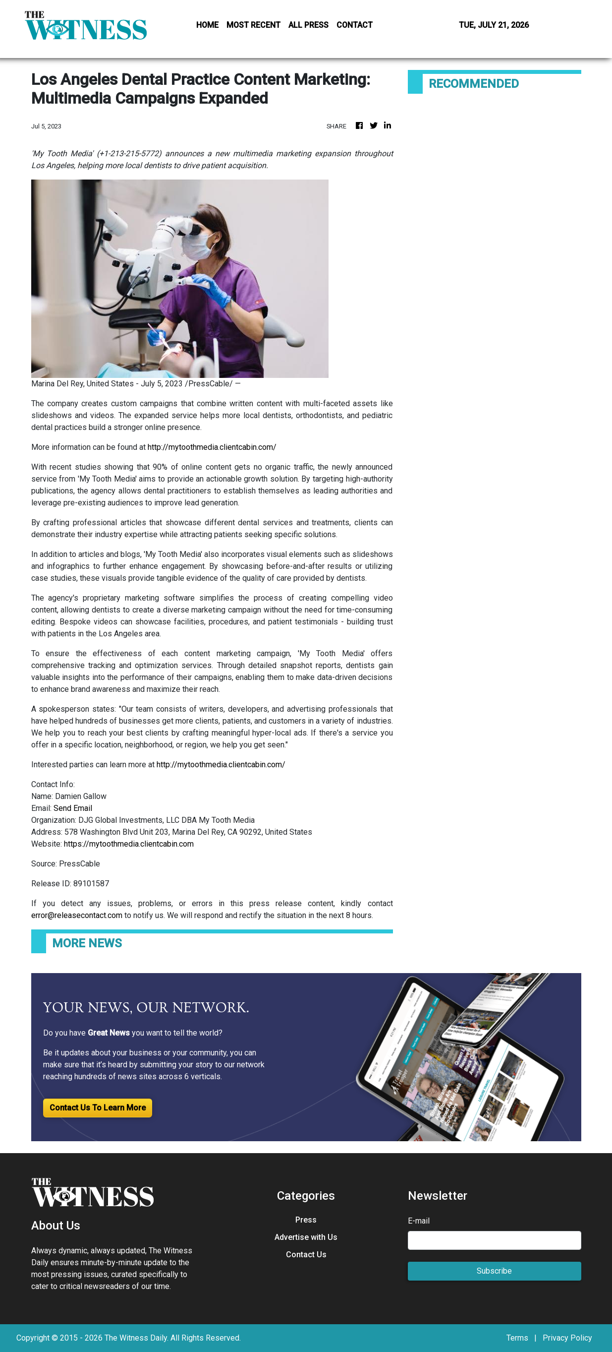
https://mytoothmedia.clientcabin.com (129, 844)
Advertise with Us (306, 1237)
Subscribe (494, 1271)
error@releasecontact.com (76, 915)
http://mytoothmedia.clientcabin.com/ (212, 447)
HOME (207, 25)
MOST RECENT (253, 25)
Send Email (73, 808)
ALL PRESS (308, 25)
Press (306, 1220)
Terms (517, 1338)
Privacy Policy (567, 1338)
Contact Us (306, 1254)
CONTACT (354, 25)
